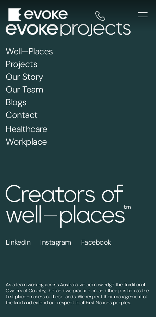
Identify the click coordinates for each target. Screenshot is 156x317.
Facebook (96, 242)
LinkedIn (18, 242)
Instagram (55, 242)
